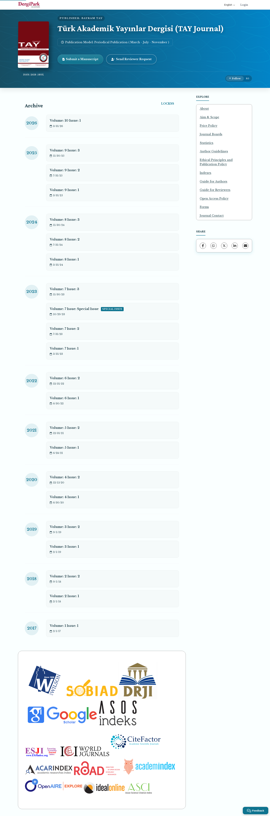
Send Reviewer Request (131, 59)
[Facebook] (203, 246)
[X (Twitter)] (224, 246)
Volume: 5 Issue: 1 (64, 448)
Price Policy (208, 125)
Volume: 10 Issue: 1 (65, 121)
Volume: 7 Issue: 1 (64, 348)
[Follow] (235, 78)
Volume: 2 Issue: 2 (65, 576)
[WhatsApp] (213, 246)
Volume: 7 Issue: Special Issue (87, 309)
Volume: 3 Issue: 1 (64, 547)
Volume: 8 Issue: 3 (65, 220)
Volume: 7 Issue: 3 (64, 289)
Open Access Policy (214, 198)
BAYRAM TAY (92, 18)
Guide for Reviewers (215, 190)
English (229, 4)
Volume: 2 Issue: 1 (64, 596)
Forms (204, 207)
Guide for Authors (213, 181)
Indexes (205, 173)
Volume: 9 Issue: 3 (65, 150)
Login (244, 4)
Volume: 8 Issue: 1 (64, 259)
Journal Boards (211, 134)
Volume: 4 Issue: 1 (64, 497)
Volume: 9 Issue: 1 (64, 190)
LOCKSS (167, 103)
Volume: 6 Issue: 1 (64, 398)
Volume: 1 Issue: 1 (64, 626)
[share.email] (245, 246)
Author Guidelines (214, 151)
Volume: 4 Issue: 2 (65, 477)
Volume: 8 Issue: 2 (65, 239)
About (204, 108)
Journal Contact (212, 215)
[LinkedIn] (235, 246)
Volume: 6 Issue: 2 (65, 378)
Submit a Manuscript (80, 59)
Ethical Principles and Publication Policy (216, 162)
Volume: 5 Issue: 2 (65, 428)
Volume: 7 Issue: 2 (64, 329)
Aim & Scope (209, 117)
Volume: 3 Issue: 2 (65, 527)
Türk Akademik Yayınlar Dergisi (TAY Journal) (141, 28)
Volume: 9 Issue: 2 (65, 170)
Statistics (206, 143)
